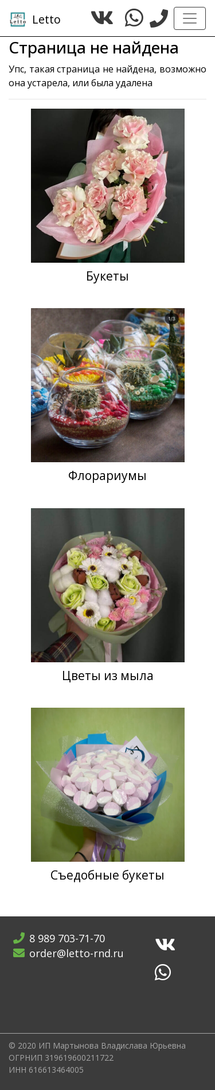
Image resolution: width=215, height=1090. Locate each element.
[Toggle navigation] (190, 18)
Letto (35, 19)
